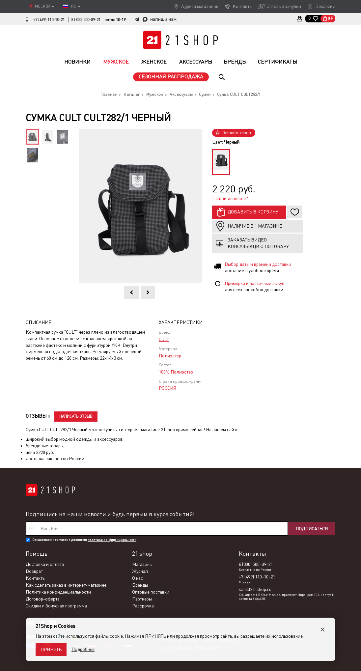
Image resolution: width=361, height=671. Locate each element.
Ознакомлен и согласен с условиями (84, 540)
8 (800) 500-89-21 (85, 19)
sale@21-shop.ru (255, 589)
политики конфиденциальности (112, 540)
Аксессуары (195, 62)
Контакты (242, 6)
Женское (154, 62)
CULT (164, 339)
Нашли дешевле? (230, 198)
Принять (51, 649)
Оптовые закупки (283, 6)
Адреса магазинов (199, 6)
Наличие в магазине (255, 226)
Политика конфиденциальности (58, 592)
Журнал (140, 571)
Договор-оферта (43, 598)
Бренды (235, 62)
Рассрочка (143, 605)
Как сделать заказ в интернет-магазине (66, 585)
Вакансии (325, 6)
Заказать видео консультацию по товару (258, 243)
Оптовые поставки (150, 592)
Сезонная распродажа (171, 76)
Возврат (34, 571)
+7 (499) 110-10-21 (49, 19)
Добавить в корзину (253, 211)
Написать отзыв (76, 416)
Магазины (142, 564)
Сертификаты (277, 62)
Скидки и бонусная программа (56, 605)
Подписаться (311, 528)
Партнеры (142, 598)
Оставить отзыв (236, 132)
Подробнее (83, 649)
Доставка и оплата (45, 564)
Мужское (116, 62)
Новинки (77, 62)
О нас (137, 578)
